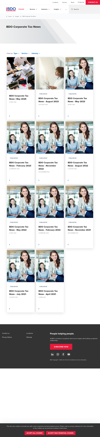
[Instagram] (57, 354)
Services (32, 9)
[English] (81, 2)
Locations (55, 2)
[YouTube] (68, 354)
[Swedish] (83, 2)
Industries (44, 9)
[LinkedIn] (52, 354)
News (72, 2)
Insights (56, 9)
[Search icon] (72, 9)
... (66, 9)
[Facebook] (63, 354)
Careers (64, 2)
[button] (93, 2)
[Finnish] (78, 2)
